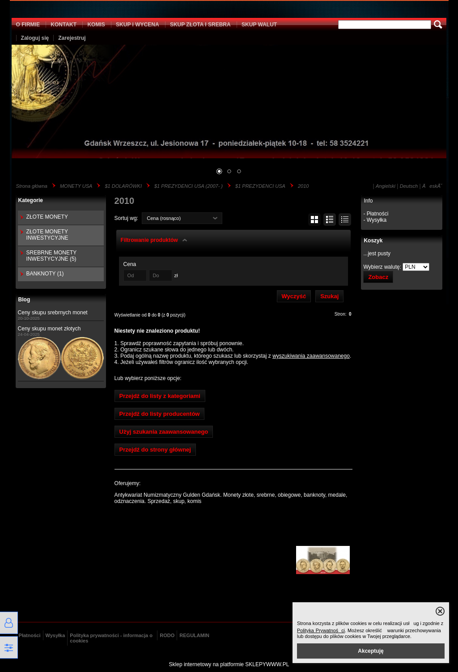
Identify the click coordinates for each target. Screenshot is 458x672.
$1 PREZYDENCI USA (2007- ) (188, 186)
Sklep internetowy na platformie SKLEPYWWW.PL (229, 664)
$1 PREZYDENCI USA (260, 186)
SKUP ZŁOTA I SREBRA (200, 24)
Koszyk (373, 240)
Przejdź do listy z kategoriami (159, 396)
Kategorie (30, 200)
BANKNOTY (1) (45, 273)
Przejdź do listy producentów (159, 413)
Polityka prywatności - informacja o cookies (111, 638)
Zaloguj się (35, 38)
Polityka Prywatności (321, 630)
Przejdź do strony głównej (155, 449)
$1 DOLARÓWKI (123, 186)
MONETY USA (76, 186)
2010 (303, 186)
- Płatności (375, 214)
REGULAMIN (194, 635)
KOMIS (96, 24)
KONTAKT (63, 24)
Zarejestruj (71, 38)
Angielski (385, 186)
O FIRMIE (28, 24)
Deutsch (409, 186)
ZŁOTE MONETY (47, 217)
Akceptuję (370, 651)
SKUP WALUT (259, 24)
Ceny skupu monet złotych (49, 328)
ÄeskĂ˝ (432, 186)
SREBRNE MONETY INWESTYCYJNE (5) (51, 255)
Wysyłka (55, 635)
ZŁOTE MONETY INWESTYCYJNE (47, 234)
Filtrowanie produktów (149, 240)
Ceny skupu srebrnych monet (53, 312)
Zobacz (378, 277)
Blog (24, 299)
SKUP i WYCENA (137, 24)
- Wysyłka (374, 220)
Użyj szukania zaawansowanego (163, 431)
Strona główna (31, 186)
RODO (167, 635)
